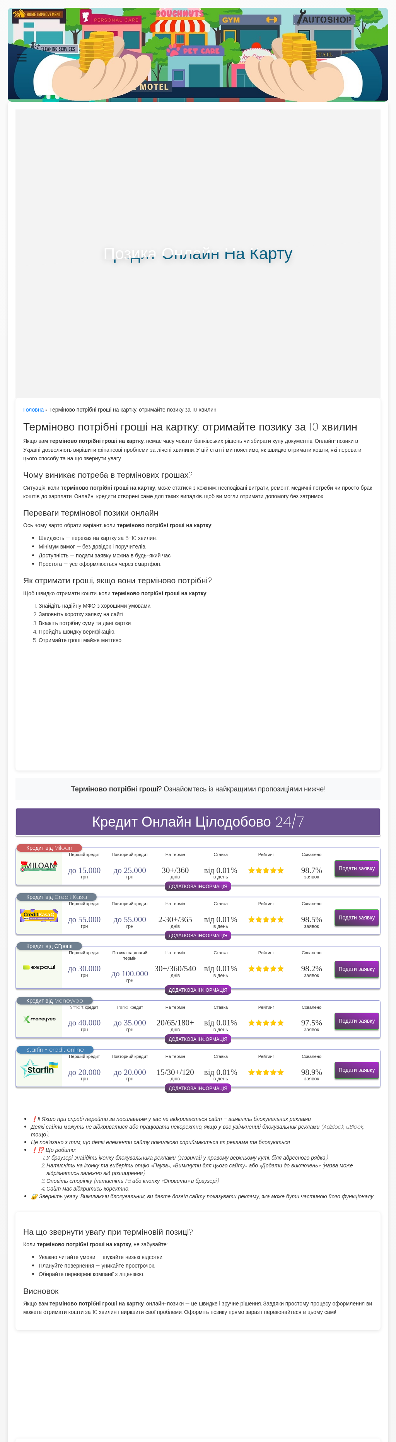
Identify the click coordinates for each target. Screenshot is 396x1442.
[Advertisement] (198, 705)
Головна (33, 409)
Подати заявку (357, 868)
